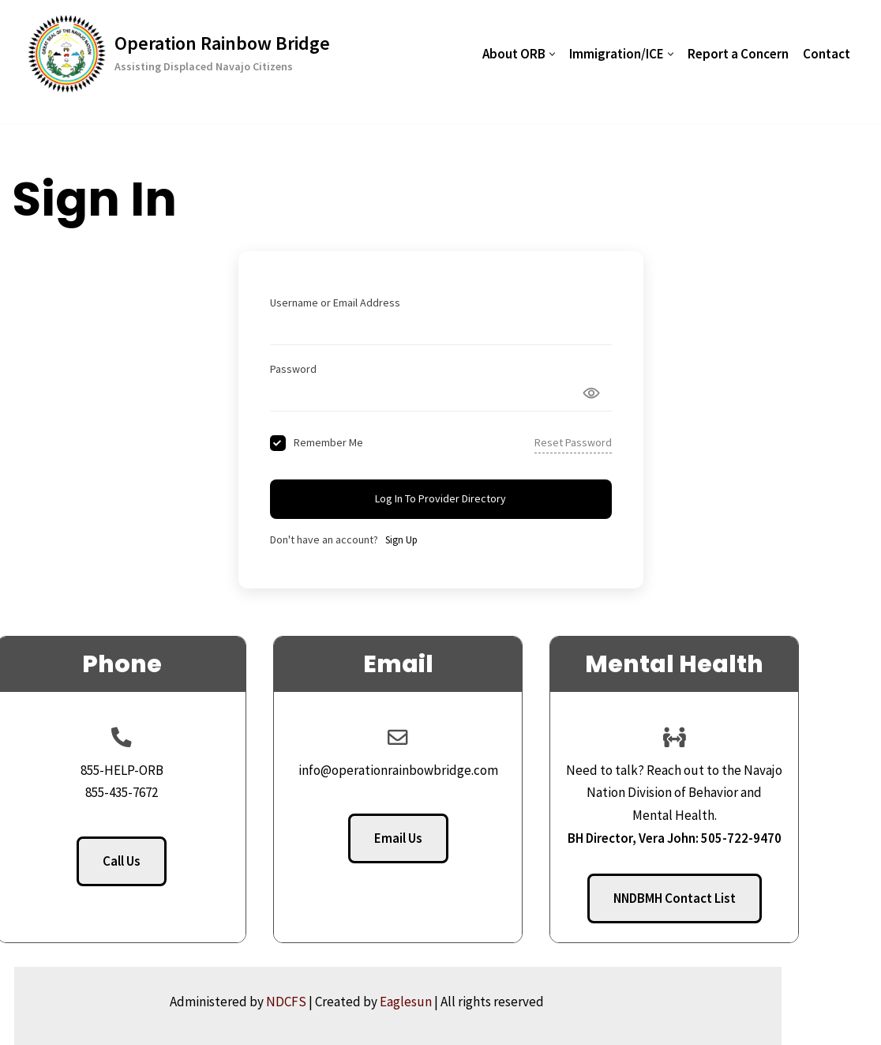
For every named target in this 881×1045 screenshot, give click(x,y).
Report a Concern (738, 53)
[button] (552, 54)
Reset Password (573, 442)
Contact (826, 53)
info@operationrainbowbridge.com (441, 770)
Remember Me (328, 442)
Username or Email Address (335, 302)
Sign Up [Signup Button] (401, 540)
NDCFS (370, 1001)
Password (293, 369)
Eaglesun (489, 1001)
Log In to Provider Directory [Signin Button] (440, 498)
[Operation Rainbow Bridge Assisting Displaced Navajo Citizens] (179, 53)
